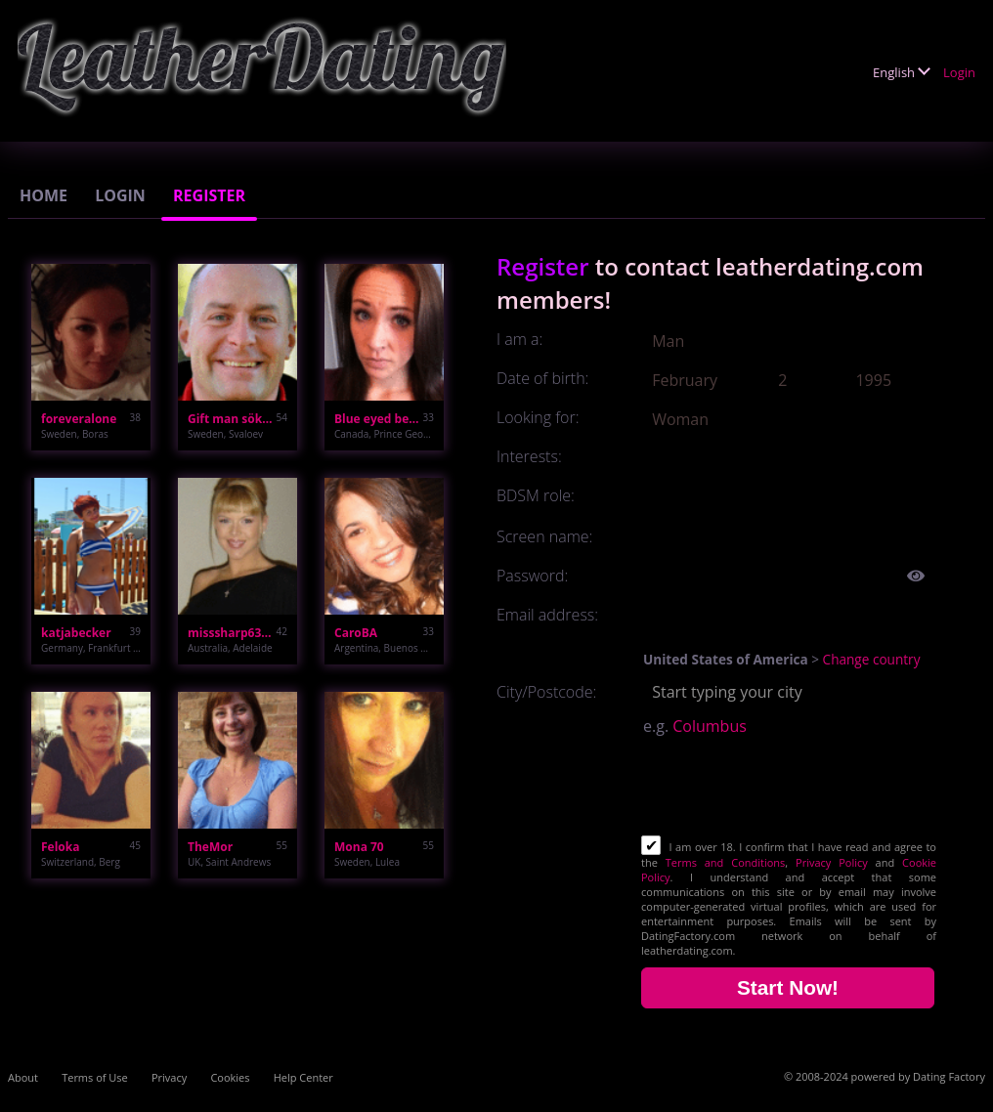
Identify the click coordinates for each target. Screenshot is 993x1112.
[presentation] (789, 787)
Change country (872, 659)
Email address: (547, 614)
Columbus (709, 726)
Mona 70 (359, 846)
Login (959, 72)
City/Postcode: (546, 692)
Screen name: (544, 536)
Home (43, 195)
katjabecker (76, 632)
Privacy (169, 1077)
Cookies (229, 1077)
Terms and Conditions (726, 862)
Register (209, 195)
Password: (532, 575)
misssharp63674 (232, 632)
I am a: (519, 339)
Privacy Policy (832, 862)
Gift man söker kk (232, 418)
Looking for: (537, 417)
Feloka (60, 846)
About (23, 1077)
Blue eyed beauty (378, 418)
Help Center (303, 1077)
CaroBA (355, 632)
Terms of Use (95, 1077)
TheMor (210, 846)
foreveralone (78, 418)
